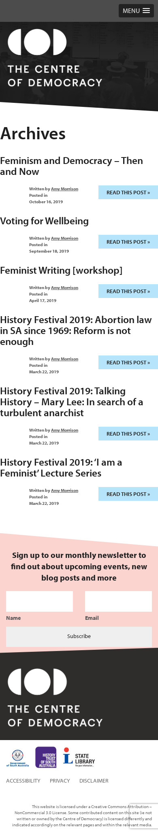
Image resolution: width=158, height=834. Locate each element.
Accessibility (23, 780)
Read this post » (128, 192)
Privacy (60, 780)
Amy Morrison (64, 188)
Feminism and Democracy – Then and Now (71, 165)
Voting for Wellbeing (44, 220)
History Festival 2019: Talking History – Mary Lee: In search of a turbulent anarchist (71, 401)
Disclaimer (94, 780)
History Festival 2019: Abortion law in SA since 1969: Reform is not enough (76, 330)
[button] (136, 10)
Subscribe (79, 636)
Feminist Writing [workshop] (61, 270)
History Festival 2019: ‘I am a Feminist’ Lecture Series (61, 467)
